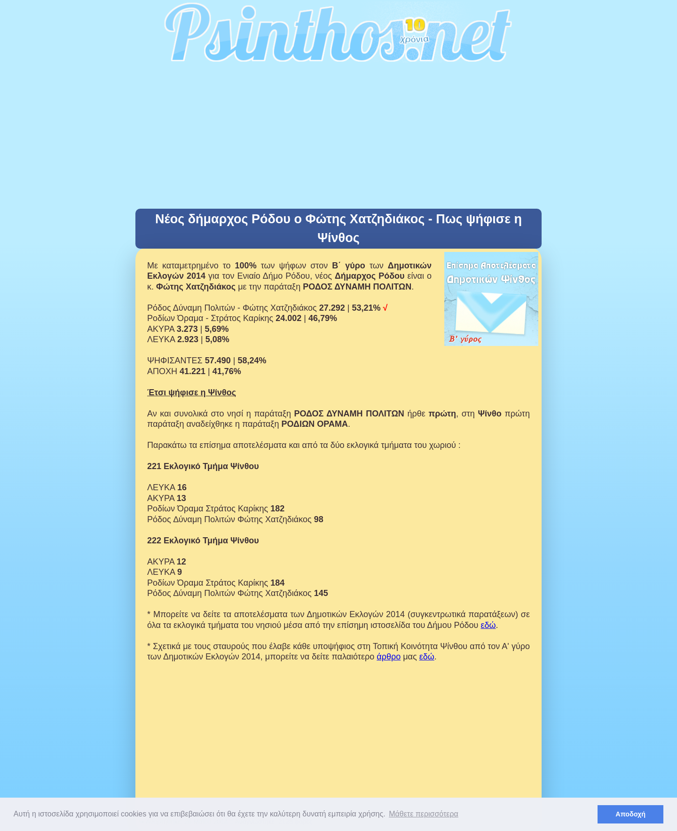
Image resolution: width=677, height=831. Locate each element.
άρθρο (389, 656)
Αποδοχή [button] (630, 814)
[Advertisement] (338, 138)
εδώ (488, 625)
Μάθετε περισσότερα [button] (423, 814)
